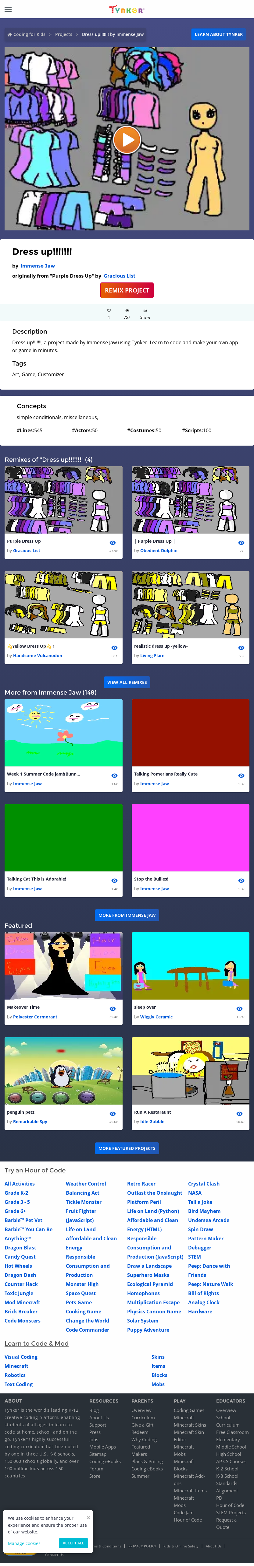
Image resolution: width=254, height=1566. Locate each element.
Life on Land (81, 1232)
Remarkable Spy (30, 1125)
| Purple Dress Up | (154, 541)
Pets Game (79, 1305)
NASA (195, 1196)
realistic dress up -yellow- (161, 647)
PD (219, 1501)
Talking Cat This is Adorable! (36, 881)
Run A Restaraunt (152, 1115)
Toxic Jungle (19, 1296)
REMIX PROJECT (127, 290)
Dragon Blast (20, 1251)
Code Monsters (23, 1324)
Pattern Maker (206, 1241)
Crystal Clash (204, 1187)
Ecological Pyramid (150, 1287)
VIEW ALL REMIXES (127, 683)
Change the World (87, 1324)
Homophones (143, 1296)
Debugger (199, 1251)
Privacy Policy (142, 1549)
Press (95, 1435)
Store (94, 1479)
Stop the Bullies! (151, 881)
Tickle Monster (84, 1205)
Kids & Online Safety (181, 1549)
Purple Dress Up (24, 541)
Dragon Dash (20, 1278)
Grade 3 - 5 (17, 1205)
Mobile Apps (102, 1450)
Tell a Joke (200, 1205)
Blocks (159, 1378)
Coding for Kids (29, 34)
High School (228, 1457)
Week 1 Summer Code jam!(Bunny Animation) (43, 775)
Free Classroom (232, 1435)
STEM (194, 1260)
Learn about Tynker (219, 34)
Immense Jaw (38, 266)
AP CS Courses (231, 1465)
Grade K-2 (16, 1196)
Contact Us (54, 1558)
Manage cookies (24, 1543)
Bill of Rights (203, 1296)
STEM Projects (231, 1516)
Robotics (15, 1378)
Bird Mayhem (204, 1214)
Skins (158, 1360)
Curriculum (143, 1421)
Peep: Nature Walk (210, 1287)
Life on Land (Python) (153, 1214)
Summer (140, 1479)
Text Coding (19, 1387)
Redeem (139, 1435)
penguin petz (20, 1115)
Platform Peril (144, 1205)
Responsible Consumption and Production (88, 1269)
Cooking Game (83, 1315)
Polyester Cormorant (35, 1019)
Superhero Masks (148, 1278)
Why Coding (144, 1443)
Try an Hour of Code (35, 1173)
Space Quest (81, 1296)
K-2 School (227, 1472)
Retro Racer (141, 1187)
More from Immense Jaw (127, 917)
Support (97, 1428)
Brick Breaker (21, 1315)
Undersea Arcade (208, 1223)
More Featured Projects (127, 1151)
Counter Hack (21, 1287)
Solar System (143, 1324)
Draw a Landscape (149, 1269)
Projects (63, 34)
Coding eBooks (105, 1465)
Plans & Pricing (147, 1465)
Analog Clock (204, 1305)
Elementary (228, 1443)
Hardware (200, 1315)
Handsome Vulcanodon (37, 657)
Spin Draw (200, 1232)
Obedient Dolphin (158, 551)
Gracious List (119, 276)
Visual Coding (21, 1360)
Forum (96, 1472)
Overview (141, 1413)
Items (158, 1369)
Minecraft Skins (190, 1428)
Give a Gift (142, 1428)
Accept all (73, 1543)
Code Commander (87, 1333)
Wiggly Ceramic (156, 1019)
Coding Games (189, 1413)
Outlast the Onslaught (154, 1196)
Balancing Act (82, 1196)
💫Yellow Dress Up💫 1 (31, 647)
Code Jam (184, 1516)
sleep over (145, 1009)
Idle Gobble (152, 1125)
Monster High (82, 1287)
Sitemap (97, 1457)
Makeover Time (23, 1009)
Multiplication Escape (153, 1305)
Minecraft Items (190, 1494)
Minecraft (16, 1369)
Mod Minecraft (22, 1305)
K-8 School (227, 1479)
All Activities (20, 1187)
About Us (99, 1421)
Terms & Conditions (104, 1549)
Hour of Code (188, 1523)
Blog (94, 1413)
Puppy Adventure (148, 1333)
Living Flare (152, 657)
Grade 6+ (15, 1214)
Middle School (231, 1450)
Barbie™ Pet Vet (23, 1223)
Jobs (93, 1443)
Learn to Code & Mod (37, 1347)
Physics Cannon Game (154, 1315)
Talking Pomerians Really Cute (166, 775)
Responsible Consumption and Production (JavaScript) (155, 1250)
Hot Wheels (18, 1269)
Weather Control (86, 1187)
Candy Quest (20, 1260)
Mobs (158, 1387)
